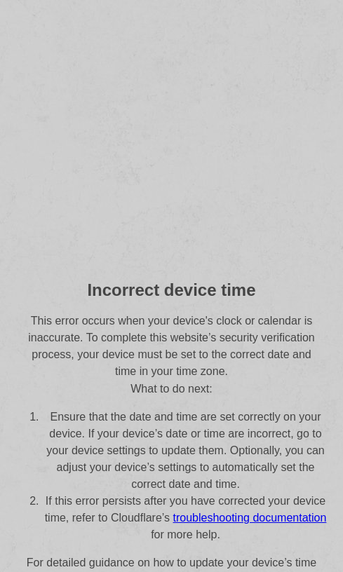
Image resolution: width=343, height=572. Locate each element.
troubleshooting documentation (250, 518)
